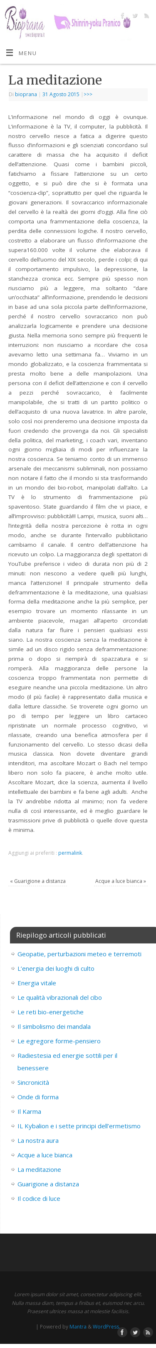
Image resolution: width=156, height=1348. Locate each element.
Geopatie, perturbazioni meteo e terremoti (79, 954)
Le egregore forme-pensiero (59, 1041)
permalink (70, 852)
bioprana (26, 94)
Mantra (78, 1326)
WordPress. (106, 1326)
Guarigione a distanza (38, 881)
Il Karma (29, 1111)
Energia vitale (36, 983)
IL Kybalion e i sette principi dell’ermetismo (79, 1126)
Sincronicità (33, 1082)
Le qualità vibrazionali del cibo (59, 997)
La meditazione (39, 1169)
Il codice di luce (38, 1198)
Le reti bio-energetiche (50, 1012)
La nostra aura (38, 1140)
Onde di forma (38, 1097)
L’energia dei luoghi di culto (55, 968)
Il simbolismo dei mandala (54, 1026)
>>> (88, 94)
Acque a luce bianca (120, 881)
